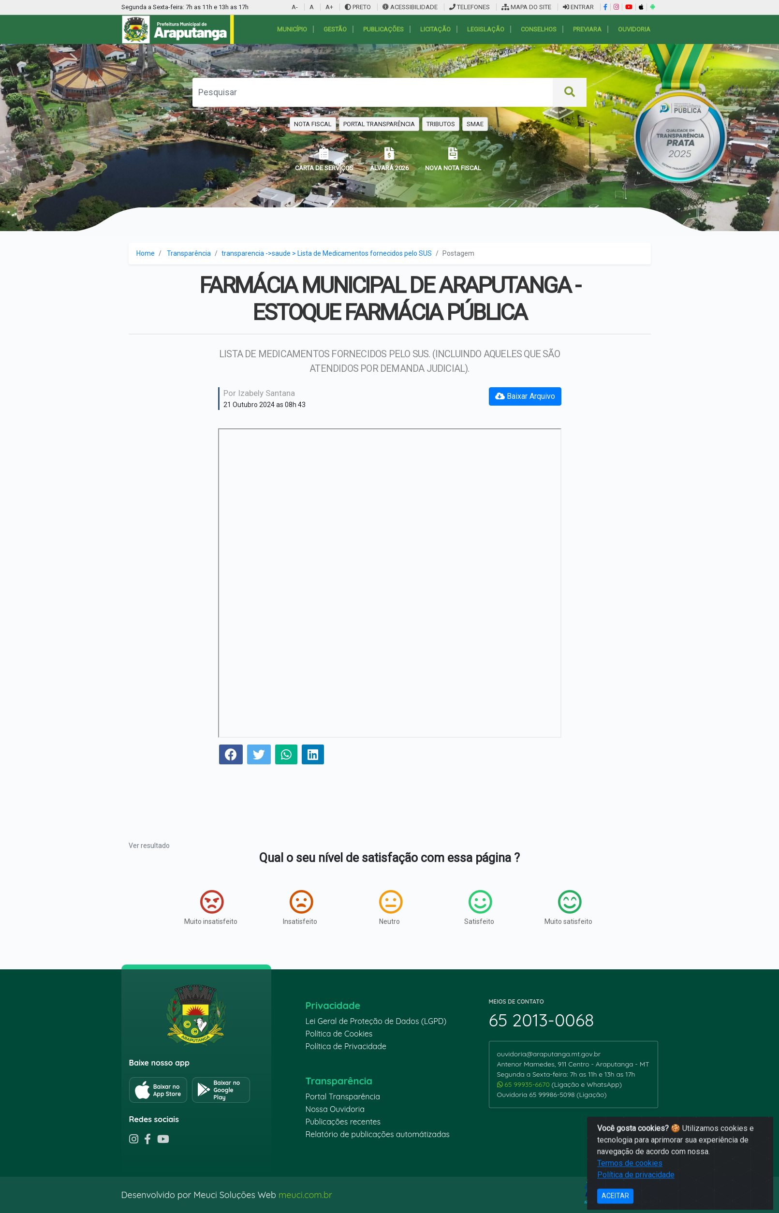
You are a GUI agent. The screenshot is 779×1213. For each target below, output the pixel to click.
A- (295, 7)
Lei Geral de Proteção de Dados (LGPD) (376, 1021)
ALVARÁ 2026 (389, 159)
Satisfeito (479, 907)
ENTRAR (578, 7)
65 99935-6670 (524, 1084)
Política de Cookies (339, 1033)
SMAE (475, 124)
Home (145, 253)
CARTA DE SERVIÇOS (324, 159)
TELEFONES (469, 7)
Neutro (390, 907)
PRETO (358, 7)
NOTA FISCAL (313, 124)
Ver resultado (149, 845)
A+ (329, 7)
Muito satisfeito (568, 907)
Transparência (189, 253)
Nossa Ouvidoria (335, 1109)
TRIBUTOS (440, 124)
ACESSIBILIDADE (410, 7)
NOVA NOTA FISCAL (453, 159)
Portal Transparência (343, 1096)
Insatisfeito (300, 907)
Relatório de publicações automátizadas (378, 1134)
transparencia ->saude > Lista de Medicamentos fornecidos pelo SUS (326, 253)
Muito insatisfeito (210, 907)
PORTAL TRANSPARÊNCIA (379, 124)
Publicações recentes (343, 1121)
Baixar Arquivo (525, 396)
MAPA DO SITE (526, 7)
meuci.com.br (305, 1194)
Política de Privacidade (346, 1046)
